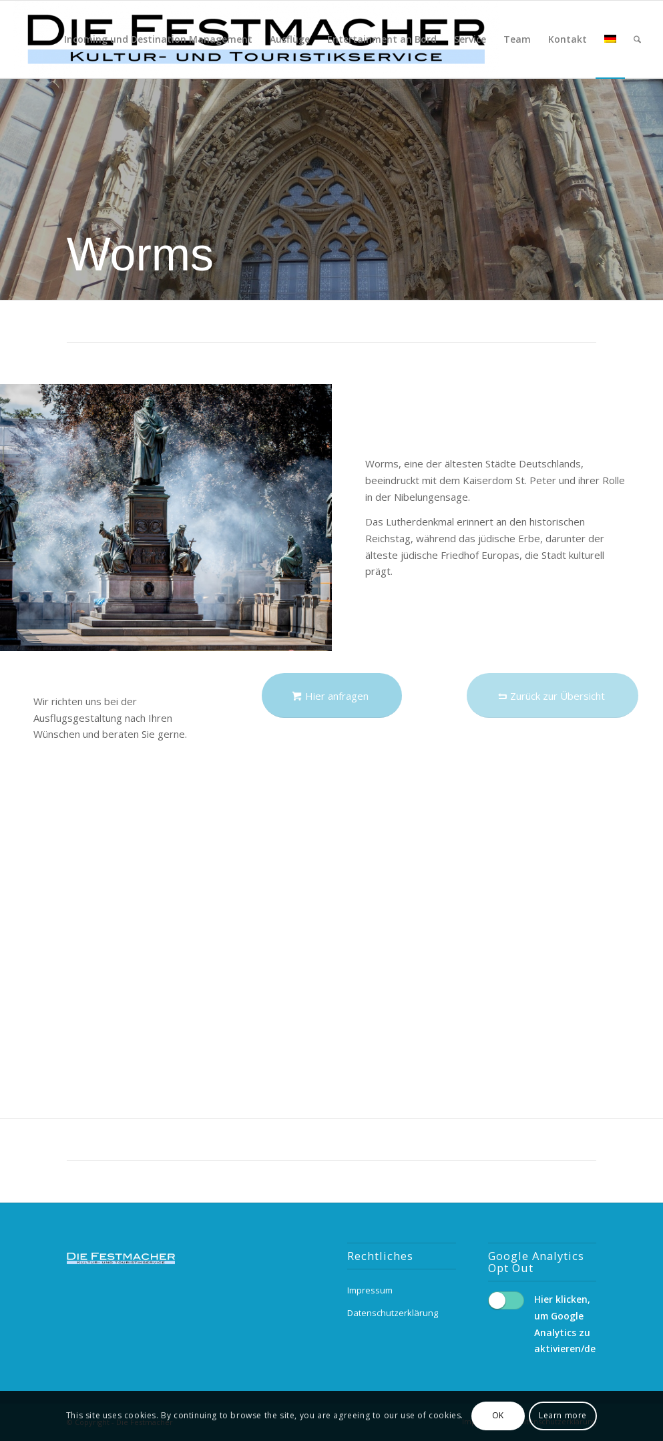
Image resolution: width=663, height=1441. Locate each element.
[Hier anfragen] (332, 695)
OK (498, 1415)
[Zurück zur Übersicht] (552, 695)
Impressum (370, 1290)
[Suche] (637, 39)
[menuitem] (158, 39)
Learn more (563, 1415)
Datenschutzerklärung (392, 1313)
